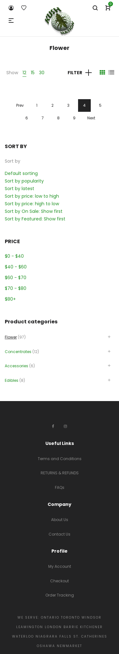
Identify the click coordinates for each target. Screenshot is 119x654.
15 (33, 72)
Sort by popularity (24, 181)
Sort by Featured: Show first (35, 219)
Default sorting (21, 173)
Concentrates (18, 351)
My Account (59, 566)
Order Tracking (59, 595)
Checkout (59, 581)
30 (41, 72)
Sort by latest (19, 188)
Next (91, 118)
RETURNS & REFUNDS (60, 473)
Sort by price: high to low (32, 204)
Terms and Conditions (60, 458)
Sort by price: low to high (32, 196)
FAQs (59, 487)
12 (24, 72)
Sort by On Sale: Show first (34, 211)
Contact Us (59, 534)
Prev (20, 105)
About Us (59, 519)
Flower (11, 337)
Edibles (11, 380)
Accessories (16, 366)
